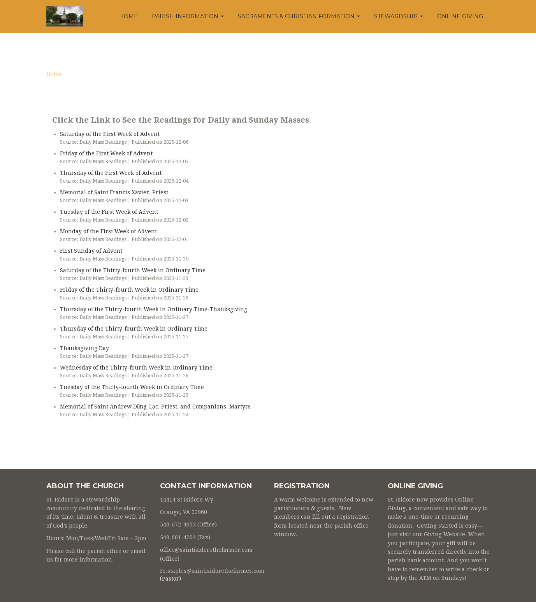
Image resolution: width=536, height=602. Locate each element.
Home (128, 16)
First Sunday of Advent (91, 251)
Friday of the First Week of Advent (106, 153)
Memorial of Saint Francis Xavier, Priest (114, 192)
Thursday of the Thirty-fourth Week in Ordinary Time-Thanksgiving (153, 309)
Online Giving (460, 16)
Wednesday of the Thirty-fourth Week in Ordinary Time (136, 367)
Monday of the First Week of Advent (108, 231)
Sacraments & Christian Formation (299, 16)
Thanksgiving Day (84, 348)
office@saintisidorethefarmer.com (206, 550)
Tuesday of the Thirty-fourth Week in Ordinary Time (132, 387)
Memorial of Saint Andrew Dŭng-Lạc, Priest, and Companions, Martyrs (155, 406)
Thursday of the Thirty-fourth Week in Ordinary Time (133, 329)
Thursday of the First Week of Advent (111, 173)
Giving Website (444, 534)
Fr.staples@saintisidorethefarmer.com (212, 571)
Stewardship (398, 16)
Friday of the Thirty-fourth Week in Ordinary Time (129, 290)
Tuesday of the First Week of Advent (109, 212)
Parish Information (188, 16)
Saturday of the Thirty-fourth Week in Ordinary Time (133, 270)
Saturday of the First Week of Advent (110, 134)
